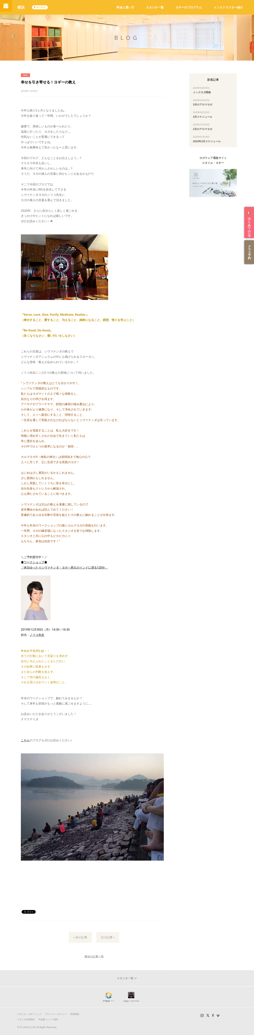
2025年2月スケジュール (207, 141)
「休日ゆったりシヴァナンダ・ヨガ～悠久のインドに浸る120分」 (64, 567)
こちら (25, 740)
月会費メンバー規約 (48, 1019)
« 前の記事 (80, 937)
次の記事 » (108, 937)
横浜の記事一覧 (94, 956)
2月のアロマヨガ (202, 129)
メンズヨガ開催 (202, 92)
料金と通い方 (125, 7)
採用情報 (74, 1014)
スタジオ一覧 (155, 7)
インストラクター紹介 (228, 7)
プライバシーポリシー (56, 1014)
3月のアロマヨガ (202, 104)
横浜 (23, 7)
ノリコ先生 (37, 635)
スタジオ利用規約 (26, 1019)
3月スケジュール (202, 116)
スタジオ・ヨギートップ (29, 1014)
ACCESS (43, 7)
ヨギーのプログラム (188, 7)
